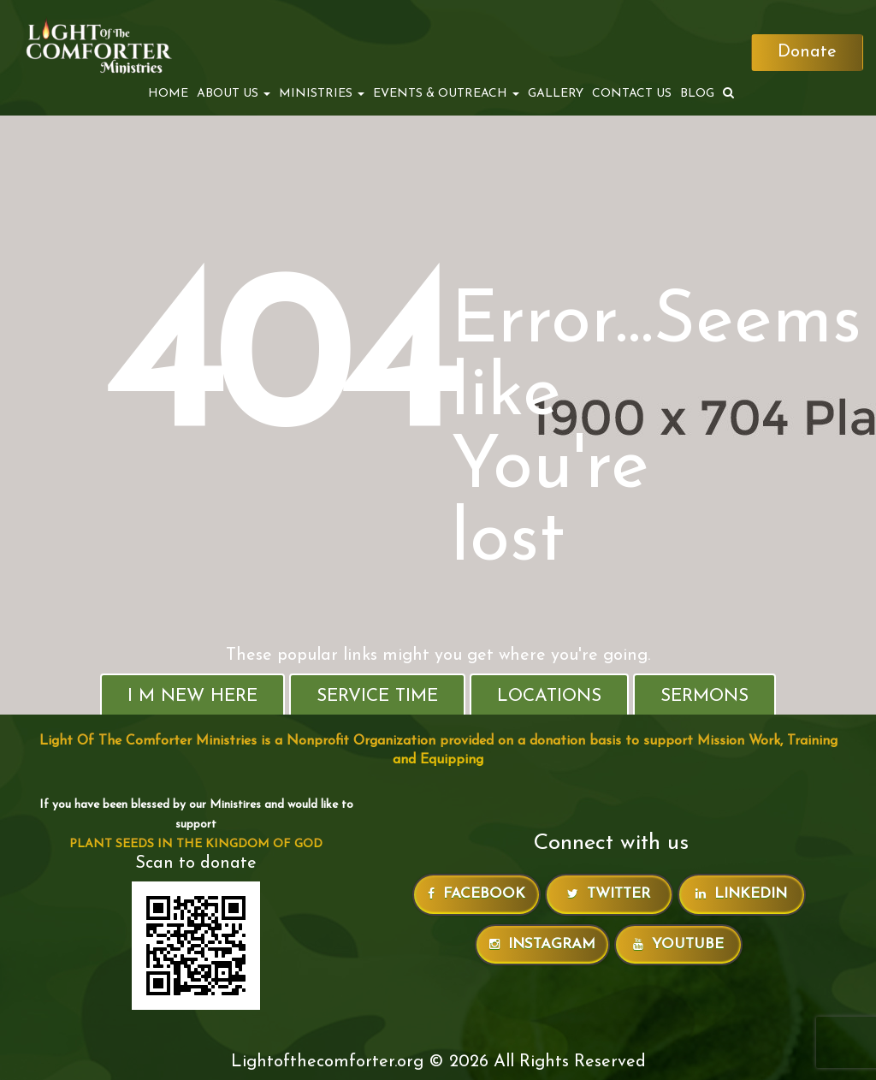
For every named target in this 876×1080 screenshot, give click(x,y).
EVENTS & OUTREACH (444, 93)
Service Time (377, 696)
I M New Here (192, 696)
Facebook (476, 894)
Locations (549, 696)
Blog (695, 93)
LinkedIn (741, 894)
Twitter (608, 894)
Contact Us (630, 93)
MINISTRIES (320, 93)
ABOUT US (232, 93)
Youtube (678, 944)
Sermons (704, 696)
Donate (806, 53)
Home (166, 93)
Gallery (554, 93)
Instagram (542, 944)
